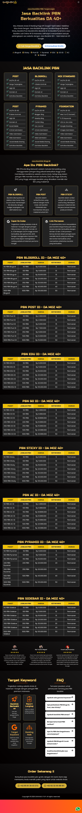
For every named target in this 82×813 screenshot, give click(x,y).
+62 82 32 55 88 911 (54, 799)
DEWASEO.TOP (40, 810)
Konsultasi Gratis (54, 46)
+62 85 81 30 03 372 (28, 799)
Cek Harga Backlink (28, 46)
